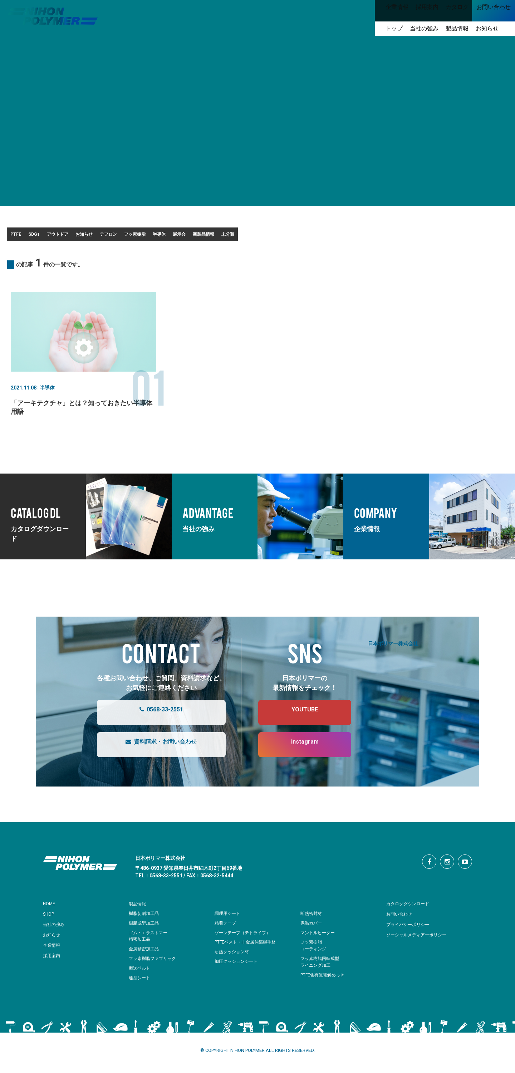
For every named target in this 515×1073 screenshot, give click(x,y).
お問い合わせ (401, 918)
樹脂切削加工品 (145, 918)
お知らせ (154, 236)
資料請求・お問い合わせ (153, 749)
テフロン (199, 236)
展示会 (331, 236)
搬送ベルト (140, 972)
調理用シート (228, 918)
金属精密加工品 (145, 953)
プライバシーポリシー (411, 929)
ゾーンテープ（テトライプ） (245, 937)
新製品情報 (376, 236)
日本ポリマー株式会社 (393, 647)
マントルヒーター (319, 937)
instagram (297, 749)
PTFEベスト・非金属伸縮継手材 (248, 946)
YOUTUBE (297, 717)
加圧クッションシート (238, 966)
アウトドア (106, 236)
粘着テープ (226, 927)
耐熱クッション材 (233, 956)
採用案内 (53, 960)
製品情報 (139, 908)
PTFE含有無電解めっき (324, 979)
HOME (50, 908)
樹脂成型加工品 (145, 927)
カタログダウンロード (411, 908)
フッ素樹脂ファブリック (154, 963)
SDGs (62, 236)
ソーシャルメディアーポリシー (421, 939)
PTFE (24, 236)
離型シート (140, 982)
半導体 (291, 236)
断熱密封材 (312, 918)
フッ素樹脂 (246, 236)
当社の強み (55, 929)
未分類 (422, 236)
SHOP (50, 918)
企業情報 (53, 949)
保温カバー (312, 927)
